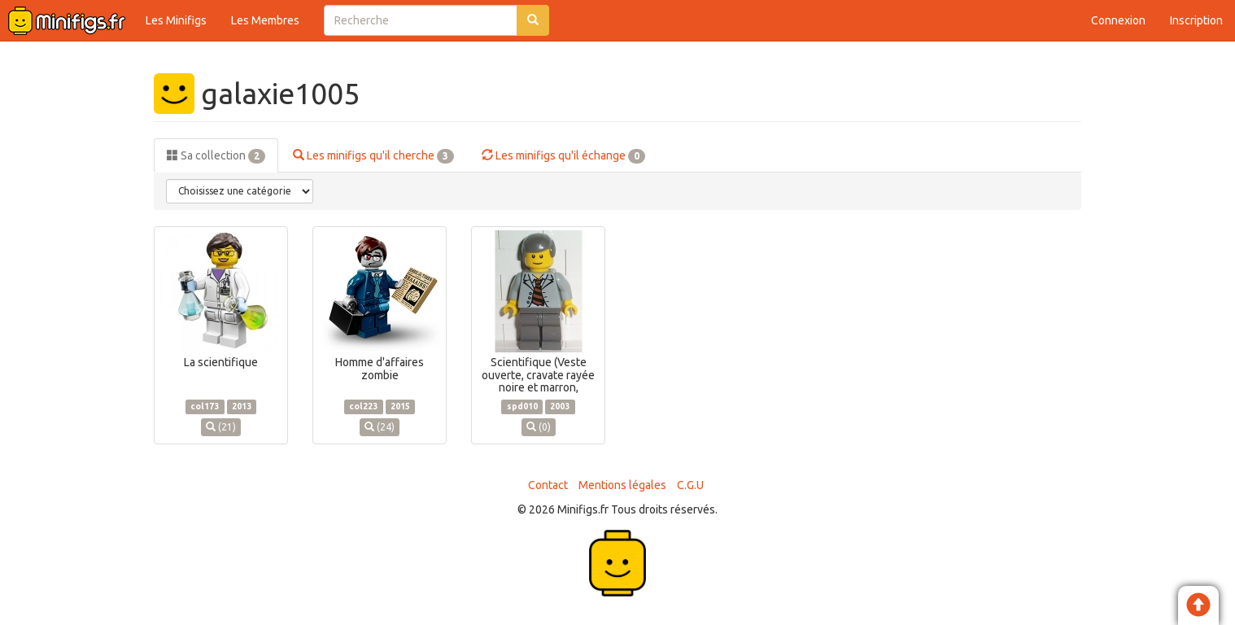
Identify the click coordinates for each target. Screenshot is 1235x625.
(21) (221, 427)
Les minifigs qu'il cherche (373, 156)
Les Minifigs (176, 20)
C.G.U (690, 485)
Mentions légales (622, 485)
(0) (538, 427)
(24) (379, 427)
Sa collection (216, 156)
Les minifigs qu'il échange (563, 156)
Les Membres (265, 20)
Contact (548, 485)
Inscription (1196, 20)
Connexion (1118, 20)
